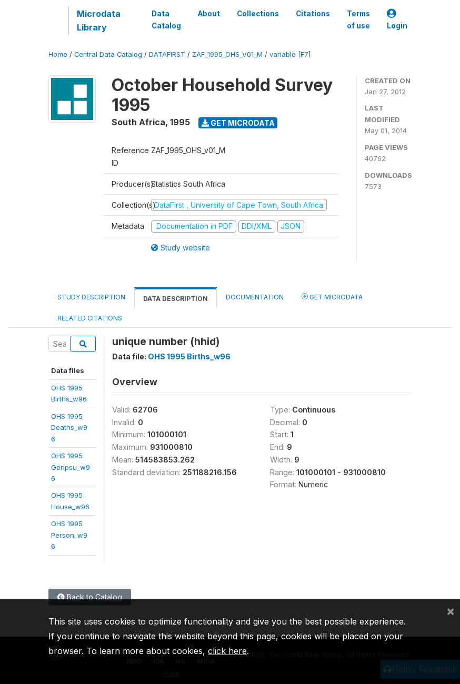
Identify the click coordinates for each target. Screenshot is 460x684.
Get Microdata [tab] (332, 296)
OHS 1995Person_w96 (69, 534)
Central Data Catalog (108, 54)
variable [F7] (290, 54)
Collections (258, 13)
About (209, 13)
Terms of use (358, 19)
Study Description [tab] (91, 297)
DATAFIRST (167, 54)
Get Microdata (238, 122)
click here (227, 651)
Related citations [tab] (89, 318)
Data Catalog (166, 19)
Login (397, 19)
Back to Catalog (89, 596)
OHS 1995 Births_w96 (189, 356)
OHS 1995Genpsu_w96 (70, 466)
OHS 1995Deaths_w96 (69, 427)
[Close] (450, 611)
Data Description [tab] (175, 299)
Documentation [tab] (255, 297)
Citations (313, 13)
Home (57, 54)
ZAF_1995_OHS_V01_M (227, 54)
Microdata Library (99, 20)
